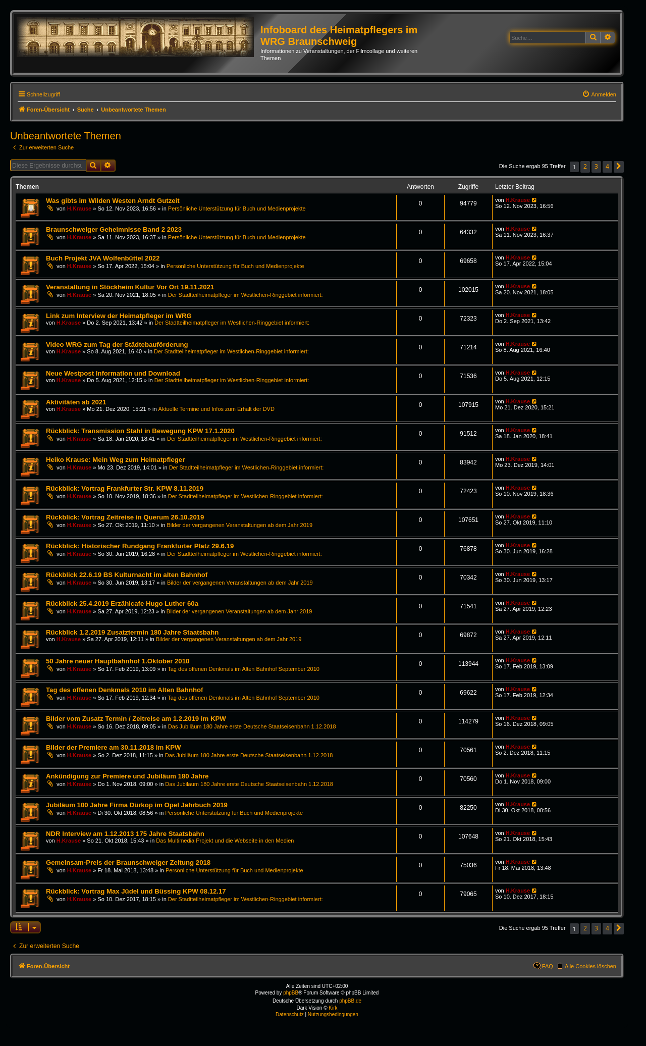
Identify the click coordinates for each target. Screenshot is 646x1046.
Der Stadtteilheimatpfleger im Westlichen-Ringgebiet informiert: (245, 295)
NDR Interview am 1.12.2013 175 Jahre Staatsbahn (125, 834)
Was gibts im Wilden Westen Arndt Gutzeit (113, 200)
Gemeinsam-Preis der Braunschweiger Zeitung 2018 (128, 862)
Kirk (333, 1008)
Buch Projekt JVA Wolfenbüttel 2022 (102, 258)
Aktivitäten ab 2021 (76, 402)
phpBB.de (350, 1001)
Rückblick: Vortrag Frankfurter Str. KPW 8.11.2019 (124, 488)
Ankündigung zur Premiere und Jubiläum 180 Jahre (127, 776)
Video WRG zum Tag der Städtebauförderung (117, 344)
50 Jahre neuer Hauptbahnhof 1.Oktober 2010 (117, 661)
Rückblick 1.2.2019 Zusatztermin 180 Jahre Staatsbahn (132, 632)
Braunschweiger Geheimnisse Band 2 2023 (114, 229)
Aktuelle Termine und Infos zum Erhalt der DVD (216, 409)
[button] (619, 167)
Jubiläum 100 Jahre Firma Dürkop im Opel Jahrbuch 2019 (137, 805)
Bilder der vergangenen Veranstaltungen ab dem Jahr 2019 (239, 525)
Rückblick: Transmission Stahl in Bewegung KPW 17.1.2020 (140, 431)
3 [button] (596, 166)
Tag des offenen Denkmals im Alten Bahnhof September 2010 (243, 669)
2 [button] (585, 166)
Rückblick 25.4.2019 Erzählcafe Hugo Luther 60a (122, 603)
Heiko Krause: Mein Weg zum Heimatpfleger (115, 459)
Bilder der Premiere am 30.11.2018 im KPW (113, 747)
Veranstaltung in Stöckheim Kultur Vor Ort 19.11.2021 (130, 287)
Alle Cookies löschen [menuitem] (590, 966)
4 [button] (607, 166)
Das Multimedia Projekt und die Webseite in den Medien (225, 841)
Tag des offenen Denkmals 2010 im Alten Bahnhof (124, 690)
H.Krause (79, 208)
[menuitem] (599, 94)
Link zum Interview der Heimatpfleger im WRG (119, 316)
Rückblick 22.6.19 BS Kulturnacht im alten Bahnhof (126, 575)
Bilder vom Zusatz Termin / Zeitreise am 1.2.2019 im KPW (136, 718)
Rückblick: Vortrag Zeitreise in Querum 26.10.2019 (125, 517)
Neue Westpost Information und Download (113, 373)
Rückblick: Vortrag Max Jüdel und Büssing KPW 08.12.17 (136, 891)
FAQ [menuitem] (547, 966)
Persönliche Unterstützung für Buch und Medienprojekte (237, 208)
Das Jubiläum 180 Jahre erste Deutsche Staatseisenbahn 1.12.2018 (252, 726)
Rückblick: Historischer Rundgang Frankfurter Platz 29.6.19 (140, 546)
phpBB (290, 993)
